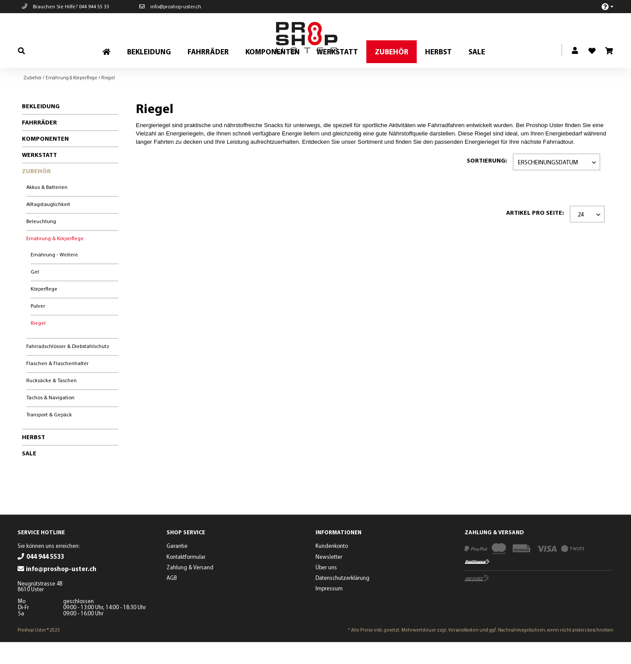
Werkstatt (39, 177)
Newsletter (329, 578)
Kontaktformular (186, 578)
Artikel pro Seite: (535, 234)
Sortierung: (487, 182)
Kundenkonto (332, 567)
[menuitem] (602, 6)
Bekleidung (41, 128)
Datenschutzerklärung (342, 599)
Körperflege (44, 310)
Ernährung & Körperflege (55, 260)
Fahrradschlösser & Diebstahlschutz (67, 368)
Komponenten (45, 160)
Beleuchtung (41, 243)
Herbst (33, 459)
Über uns (326, 588)
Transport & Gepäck (49, 436)
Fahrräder (39, 144)
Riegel (38, 344)
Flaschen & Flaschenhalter (57, 385)
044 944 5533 (45, 578)
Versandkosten (463, 652)
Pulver (38, 327)
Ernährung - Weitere (54, 276)
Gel (35, 293)
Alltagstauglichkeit (48, 226)
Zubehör (36, 193)
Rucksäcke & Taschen (51, 402)
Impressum (329, 609)
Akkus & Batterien (46, 209)
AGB (172, 599)
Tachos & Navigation (50, 419)
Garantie (177, 567)
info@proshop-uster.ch (170, 6)
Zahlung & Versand (190, 588)
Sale (29, 475)
